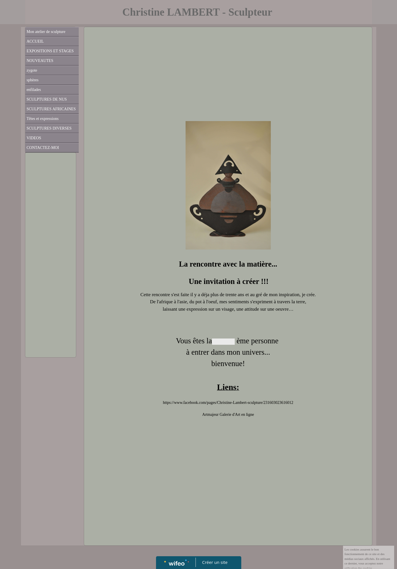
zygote (32, 70)
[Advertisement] (50, 269)
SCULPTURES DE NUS (47, 99)
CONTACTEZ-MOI (43, 148)
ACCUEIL (35, 41)
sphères (33, 80)
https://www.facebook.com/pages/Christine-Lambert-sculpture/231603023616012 (228, 402)
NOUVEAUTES (40, 61)
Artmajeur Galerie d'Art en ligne (228, 414)
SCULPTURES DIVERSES (49, 128)
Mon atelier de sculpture (46, 32)
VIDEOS (34, 138)
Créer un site (214, 562)
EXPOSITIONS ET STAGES (50, 51)
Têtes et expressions (43, 119)
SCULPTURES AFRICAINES (51, 109)
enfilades (34, 90)
